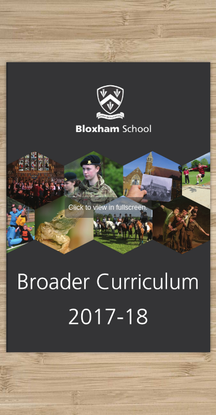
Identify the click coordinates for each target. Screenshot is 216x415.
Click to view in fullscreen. (108, 207)
